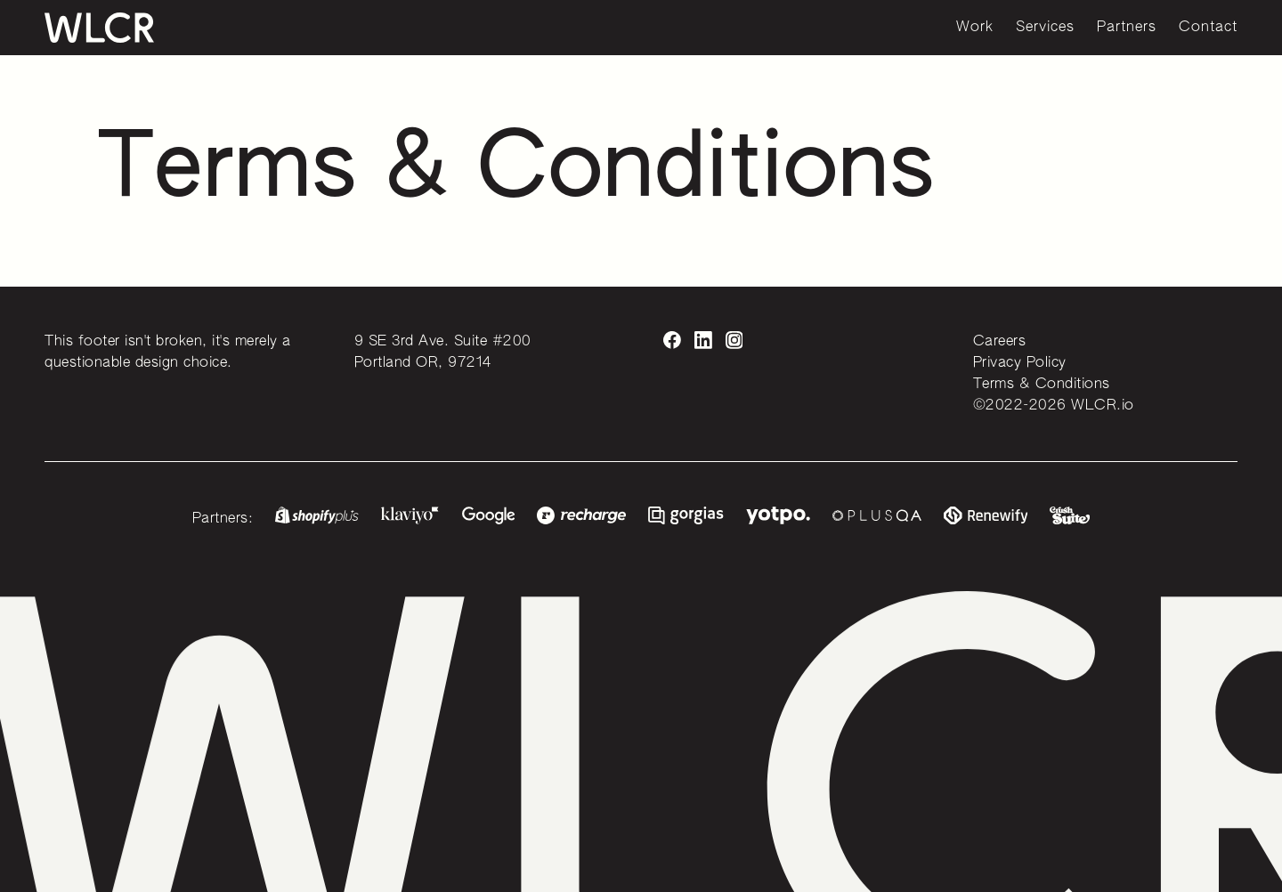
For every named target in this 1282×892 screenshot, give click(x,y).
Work (975, 27)
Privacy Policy (1020, 363)
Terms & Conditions (1041, 384)
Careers (999, 342)
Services (1045, 27)
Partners (1126, 27)
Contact (1208, 27)
